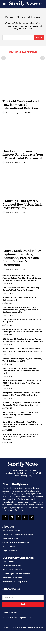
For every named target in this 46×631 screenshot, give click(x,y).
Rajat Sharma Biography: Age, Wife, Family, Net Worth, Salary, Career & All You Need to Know (22, 424)
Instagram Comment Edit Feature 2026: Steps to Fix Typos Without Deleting (21, 393)
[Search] (39, 37)
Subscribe (23, 604)
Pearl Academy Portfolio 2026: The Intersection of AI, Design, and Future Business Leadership (20, 309)
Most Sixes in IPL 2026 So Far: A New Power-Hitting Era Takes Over (20, 413)
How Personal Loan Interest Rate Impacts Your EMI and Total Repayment (22, 154)
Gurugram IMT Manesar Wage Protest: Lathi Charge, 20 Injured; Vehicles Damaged (20, 436)
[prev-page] (3, 58)
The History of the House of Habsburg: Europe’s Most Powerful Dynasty (20, 289)
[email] (23, 597)
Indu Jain (9, 163)
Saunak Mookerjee (12, 113)
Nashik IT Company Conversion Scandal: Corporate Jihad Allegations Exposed (21, 403)
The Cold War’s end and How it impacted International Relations (20, 104)
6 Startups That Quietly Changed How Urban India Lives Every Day (22, 204)
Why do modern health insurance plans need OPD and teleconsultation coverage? (22, 350)
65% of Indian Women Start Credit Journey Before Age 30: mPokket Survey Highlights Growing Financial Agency (21, 277)
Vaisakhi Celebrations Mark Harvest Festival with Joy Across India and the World (20, 370)
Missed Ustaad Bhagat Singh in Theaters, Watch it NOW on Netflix (22, 359)
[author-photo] (4, 112)
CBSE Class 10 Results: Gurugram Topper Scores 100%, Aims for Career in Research (22, 340)
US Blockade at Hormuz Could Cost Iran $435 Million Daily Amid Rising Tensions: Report (21, 382)
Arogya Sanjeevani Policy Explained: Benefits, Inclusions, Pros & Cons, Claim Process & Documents (21, 257)
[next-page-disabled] (42, 58)
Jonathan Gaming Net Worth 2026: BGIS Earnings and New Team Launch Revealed (22, 330)
